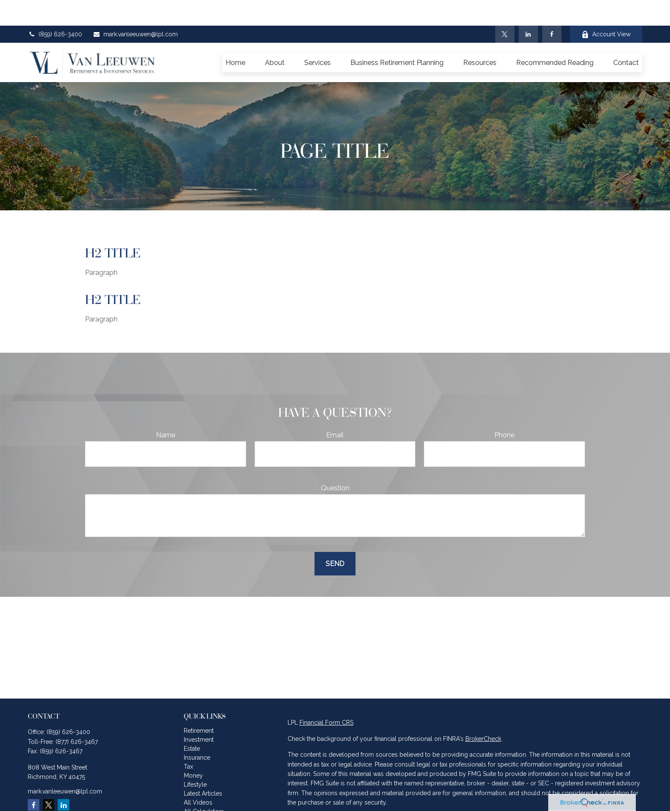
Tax (188, 740)
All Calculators (204, 785)
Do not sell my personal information (535, 802)
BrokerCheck (483, 713)
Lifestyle (195, 758)
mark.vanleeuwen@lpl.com (135, 8)
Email (335, 409)
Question (335, 462)
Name (165, 409)
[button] (235, 36)
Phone (504, 409)
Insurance (197, 731)
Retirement (199, 705)
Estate (192, 723)
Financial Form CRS (326, 696)
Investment (199, 714)
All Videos (198, 776)
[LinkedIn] (528, 8)
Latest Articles (203, 767)
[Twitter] (504, 8)
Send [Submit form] (335, 538)
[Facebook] (551, 8)
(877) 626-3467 (77, 716)
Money (193, 749)
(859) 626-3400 (55, 8)
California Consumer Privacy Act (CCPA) (570, 793)
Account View (606, 8)
